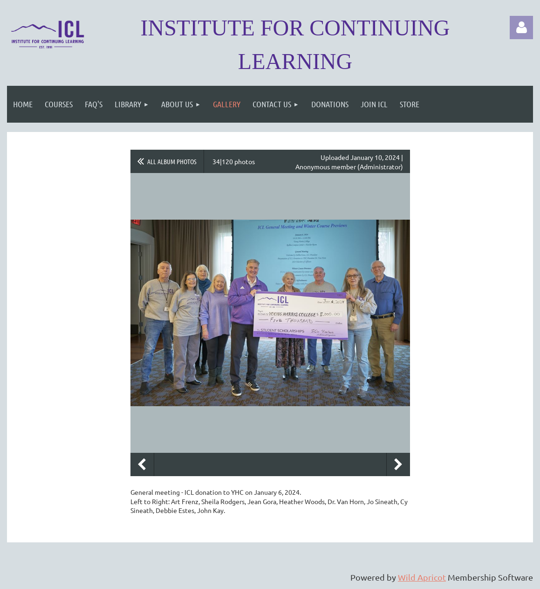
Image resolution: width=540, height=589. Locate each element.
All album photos (172, 161)
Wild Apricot (422, 577)
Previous (142, 464)
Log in (521, 27)
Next (398, 464)
